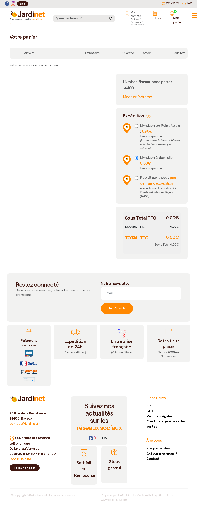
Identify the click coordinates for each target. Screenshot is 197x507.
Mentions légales (159, 416)
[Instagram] (13, 3)
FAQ (187, 3)
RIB (148, 406)
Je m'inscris (117, 308)
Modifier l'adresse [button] (137, 97)
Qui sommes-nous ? (161, 453)
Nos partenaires (158, 448)
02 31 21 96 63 (20, 459)
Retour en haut (25, 467)
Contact (170, 3)
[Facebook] (7, 3)
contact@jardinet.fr (25, 423)
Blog (23, 3)
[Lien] (104, 438)
